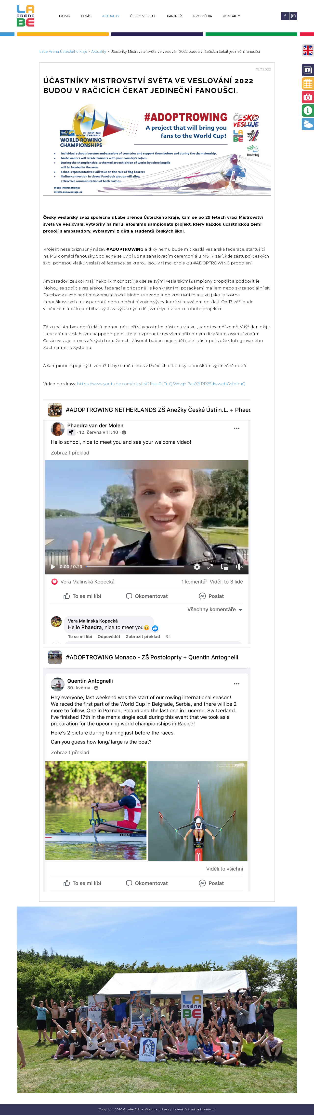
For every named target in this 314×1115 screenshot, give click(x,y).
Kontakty (231, 16)
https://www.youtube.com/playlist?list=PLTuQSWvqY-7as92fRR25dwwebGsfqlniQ (161, 384)
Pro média (202, 16)
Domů (64, 16)
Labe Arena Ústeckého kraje (63, 51)
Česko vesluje (143, 16)
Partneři (175, 16)
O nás (86, 16)
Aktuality (110, 16)
